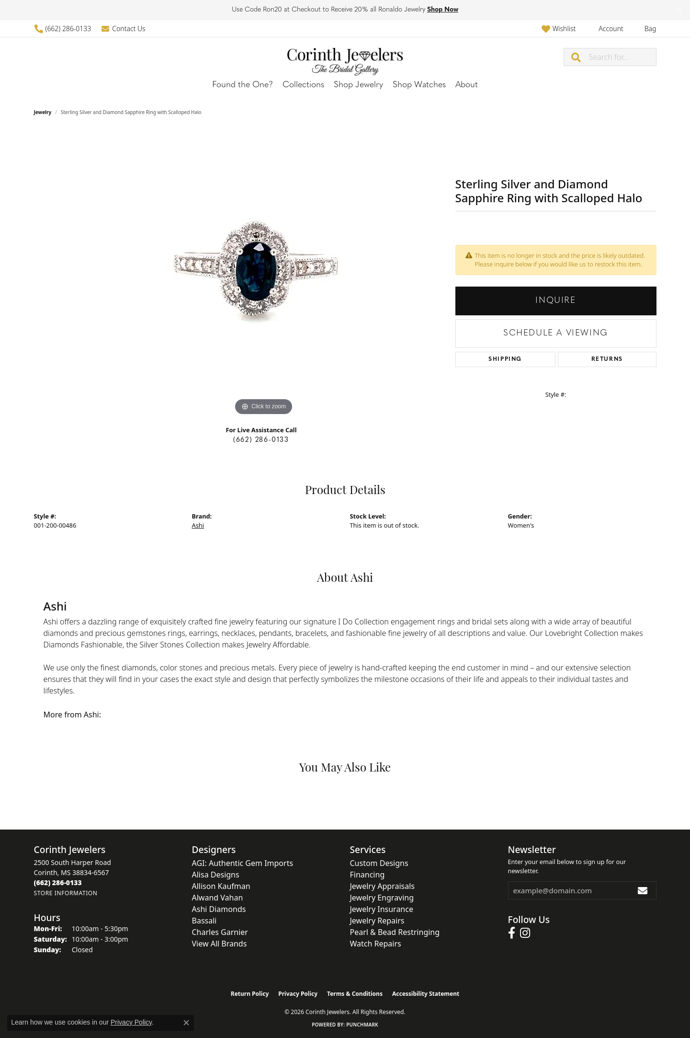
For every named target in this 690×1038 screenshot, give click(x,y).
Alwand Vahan (217, 897)
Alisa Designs (215, 874)
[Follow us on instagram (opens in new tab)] (525, 933)
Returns (607, 359)
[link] (62, 28)
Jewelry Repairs (377, 920)
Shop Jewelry (358, 85)
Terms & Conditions (355, 994)
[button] (558, 28)
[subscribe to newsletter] (643, 890)
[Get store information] (66, 893)
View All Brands (219, 943)
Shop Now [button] (442, 9)
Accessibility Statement (425, 994)
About (466, 85)
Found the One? (242, 85)
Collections (303, 85)
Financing (367, 874)
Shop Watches (419, 85)
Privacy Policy (297, 994)
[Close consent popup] (186, 1023)
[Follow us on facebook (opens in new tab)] (511, 933)
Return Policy (250, 994)
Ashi (198, 525)
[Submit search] (576, 57)
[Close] (678, 10)
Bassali (204, 920)
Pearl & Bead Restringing (395, 932)
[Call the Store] (58, 882)
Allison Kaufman (221, 886)
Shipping (505, 359)
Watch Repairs (375, 943)
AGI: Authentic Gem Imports (243, 863)
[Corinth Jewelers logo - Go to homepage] (345, 56)
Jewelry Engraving (382, 897)
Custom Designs (379, 863)
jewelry (43, 112)
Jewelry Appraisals (382, 886)
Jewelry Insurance (381, 909)
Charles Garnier (220, 932)
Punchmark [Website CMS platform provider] (362, 1024)
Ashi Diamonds (219, 909)
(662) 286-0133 (261, 440)
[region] (263, 274)
